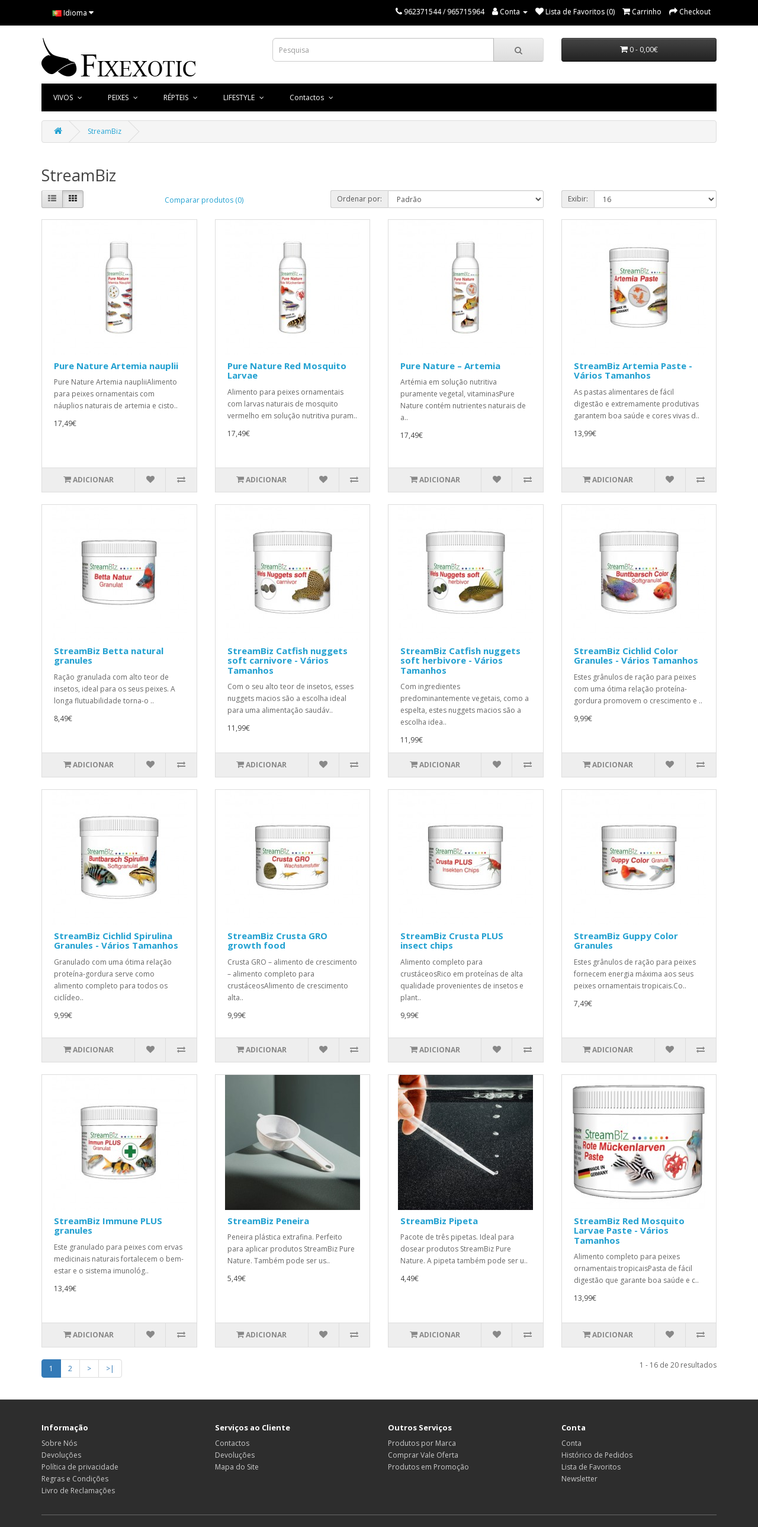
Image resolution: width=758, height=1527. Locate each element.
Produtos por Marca (422, 1443)
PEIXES (119, 97)
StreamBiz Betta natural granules (108, 656)
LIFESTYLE (239, 97)
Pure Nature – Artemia (450, 366)
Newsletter (579, 1479)
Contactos (308, 97)
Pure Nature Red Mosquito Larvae (286, 371)
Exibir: (578, 199)
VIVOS (64, 97)
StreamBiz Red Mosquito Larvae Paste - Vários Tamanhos (629, 1230)
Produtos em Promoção (428, 1467)
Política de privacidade (79, 1467)
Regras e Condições (74, 1479)
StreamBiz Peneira (268, 1221)
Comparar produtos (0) (204, 200)
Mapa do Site (237, 1467)
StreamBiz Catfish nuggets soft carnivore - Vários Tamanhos (287, 660)
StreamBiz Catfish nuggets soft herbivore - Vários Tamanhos (460, 660)
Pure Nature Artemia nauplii (116, 366)
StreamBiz (104, 131)
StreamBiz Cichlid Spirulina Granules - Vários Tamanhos (116, 941)
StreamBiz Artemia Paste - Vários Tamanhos (633, 371)
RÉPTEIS (176, 97)
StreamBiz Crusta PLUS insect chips (451, 941)
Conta (571, 1443)
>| (110, 1368)
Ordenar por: (359, 199)
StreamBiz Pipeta (439, 1221)
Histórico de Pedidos (596, 1455)
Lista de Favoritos (591, 1467)
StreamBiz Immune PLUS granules (108, 1226)
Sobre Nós (59, 1443)
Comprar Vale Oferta (423, 1455)
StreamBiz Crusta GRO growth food (277, 941)
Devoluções (61, 1455)
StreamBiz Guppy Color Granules (626, 941)
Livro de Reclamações (78, 1491)
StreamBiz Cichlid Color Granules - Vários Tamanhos (636, 656)
